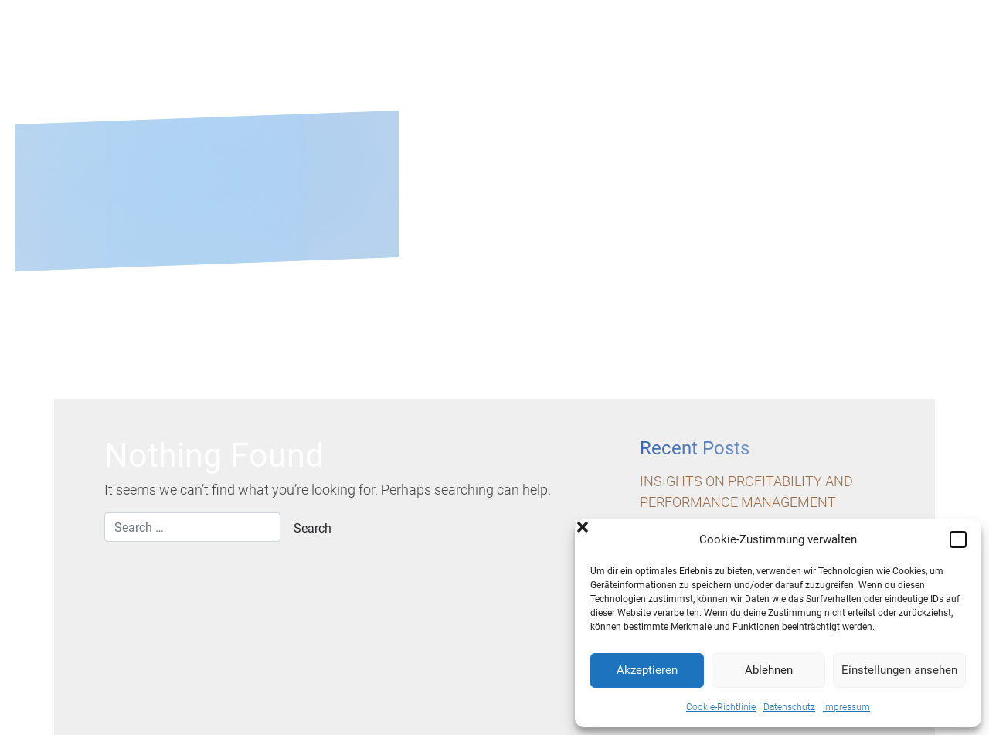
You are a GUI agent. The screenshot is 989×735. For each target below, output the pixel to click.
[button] (958, 539)
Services (617, 64)
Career (733, 64)
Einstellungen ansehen (899, 670)
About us (506, 64)
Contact (913, 64)
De (920, 41)
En (942, 41)
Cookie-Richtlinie (721, 707)
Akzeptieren (647, 670)
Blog (820, 64)
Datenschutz (789, 707)
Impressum (846, 707)
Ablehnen (769, 670)
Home (408, 64)
